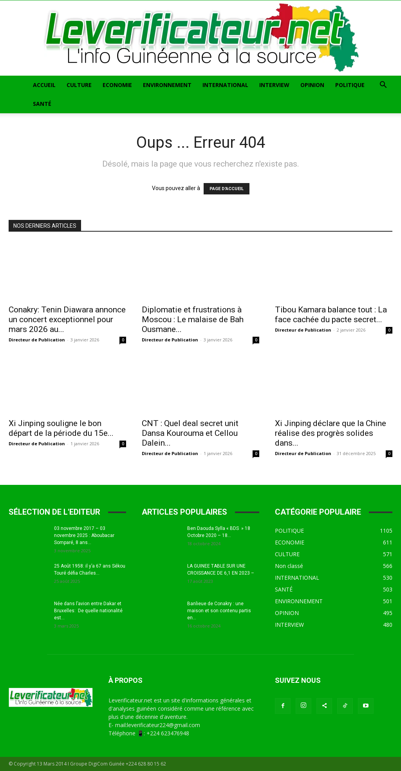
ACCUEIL (44, 85)
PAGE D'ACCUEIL (227, 188)
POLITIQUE (350, 85)
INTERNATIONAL (225, 85)
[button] (383, 85)
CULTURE (79, 85)
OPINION (312, 85)
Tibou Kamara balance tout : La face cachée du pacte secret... (331, 314)
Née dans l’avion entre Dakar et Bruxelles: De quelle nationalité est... (88, 610)
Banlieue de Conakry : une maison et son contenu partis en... (219, 610)
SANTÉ (42, 103)
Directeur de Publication (37, 340)
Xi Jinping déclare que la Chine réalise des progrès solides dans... (330, 433)
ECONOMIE (117, 85)
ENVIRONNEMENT (167, 85)
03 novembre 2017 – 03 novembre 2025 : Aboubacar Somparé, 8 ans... (84, 535)
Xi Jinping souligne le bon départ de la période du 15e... (61, 428)
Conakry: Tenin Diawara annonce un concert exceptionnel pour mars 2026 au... (67, 319)
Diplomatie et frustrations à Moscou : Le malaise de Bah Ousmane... (193, 319)
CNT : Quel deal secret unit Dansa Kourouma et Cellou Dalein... (190, 433)
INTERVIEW (274, 85)
